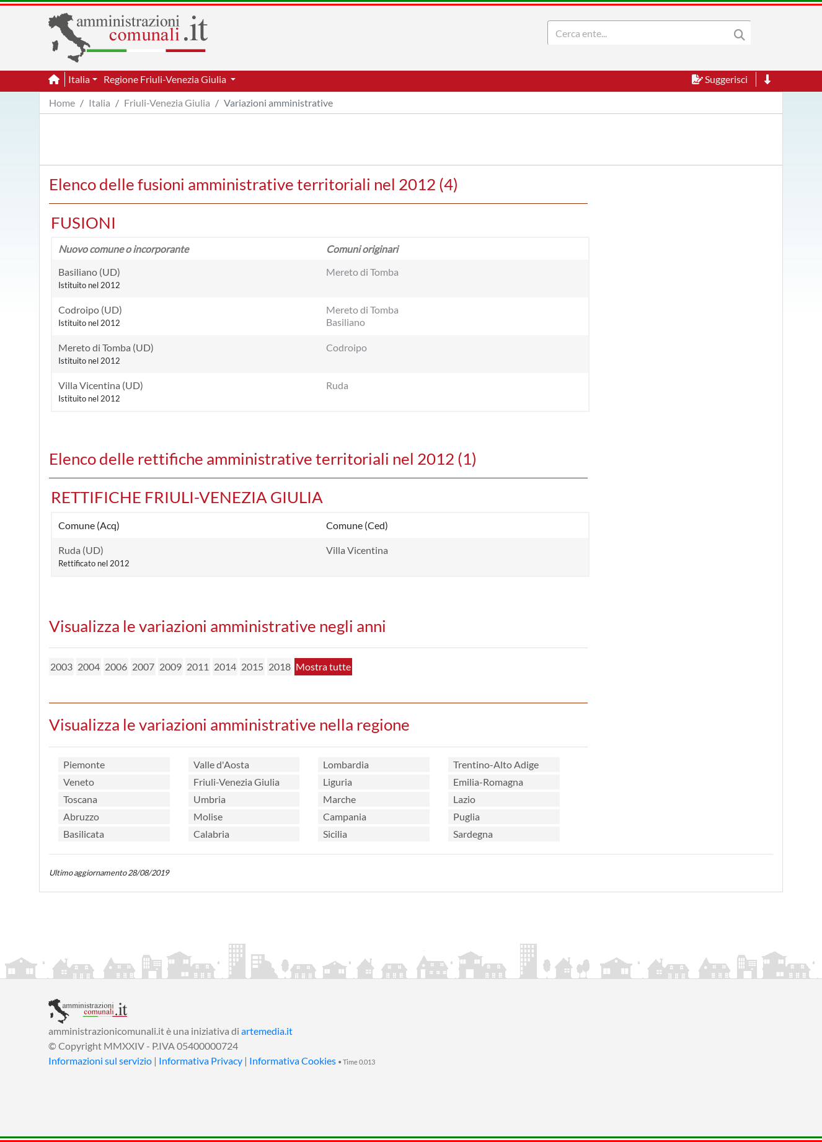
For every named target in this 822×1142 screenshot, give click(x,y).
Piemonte (84, 764)
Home (62, 102)
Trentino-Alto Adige (496, 764)
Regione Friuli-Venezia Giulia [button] (166, 79)
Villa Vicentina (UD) (100, 385)
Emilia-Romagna (488, 782)
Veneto (78, 782)
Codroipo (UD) (90, 309)
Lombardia (346, 764)
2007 (143, 666)
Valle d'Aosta (221, 764)
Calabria (211, 834)
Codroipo (346, 347)
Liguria (337, 782)
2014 (225, 666)
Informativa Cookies (292, 1060)
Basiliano (345, 322)
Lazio (464, 799)
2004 (88, 666)
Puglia (466, 816)
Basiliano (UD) (89, 272)
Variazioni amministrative (278, 102)
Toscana (80, 799)
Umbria (209, 799)
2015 (252, 666)
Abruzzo (81, 816)
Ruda (337, 385)
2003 (61, 666)
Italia (99, 102)
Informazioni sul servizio (100, 1060)
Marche (339, 799)
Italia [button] (79, 79)
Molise (208, 816)
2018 (279, 666)
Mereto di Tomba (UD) (106, 347)
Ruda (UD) (81, 550)
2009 (170, 666)
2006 (116, 666)
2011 (198, 666)
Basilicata (83, 834)
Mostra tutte (323, 666)
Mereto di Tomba (362, 272)
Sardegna (473, 834)
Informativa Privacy (200, 1060)
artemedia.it (267, 1031)
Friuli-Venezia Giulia (167, 102)
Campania (344, 816)
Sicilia (335, 834)
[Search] (641, 33)
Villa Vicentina (357, 550)
